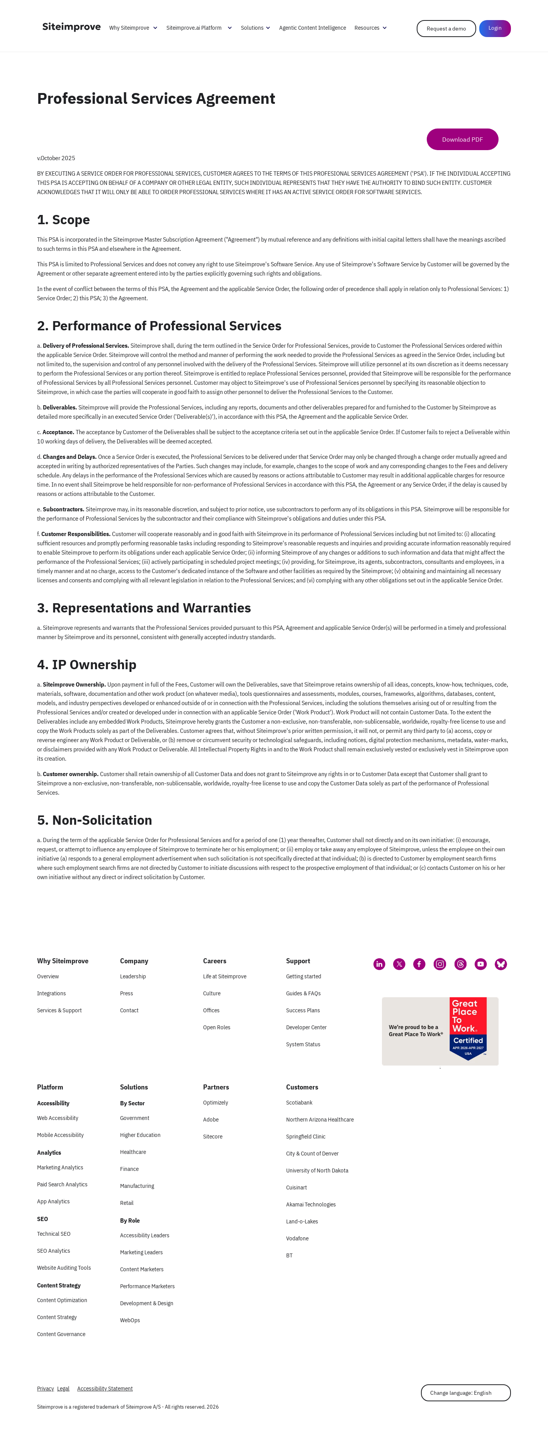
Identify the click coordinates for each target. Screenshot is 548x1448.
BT (289, 1255)
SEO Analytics (53, 1250)
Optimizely (215, 1102)
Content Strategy (57, 1317)
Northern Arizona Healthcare (320, 1119)
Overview (48, 976)
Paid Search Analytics (62, 1184)
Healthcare (133, 1151)
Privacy (45, 1388)
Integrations (51, 993)
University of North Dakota (317, 1170)
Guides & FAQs (303, 993)
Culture (212, 993)
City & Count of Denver (312, 1153)
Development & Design (146, 1303)
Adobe (211, 1119)
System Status (303, 1044)
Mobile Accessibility (60, 1134)
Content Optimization (62, 1300)
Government (134, 1118)
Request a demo (446, 28)
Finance (129, 1168)
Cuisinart (296, 1187)
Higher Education (140, 1134)
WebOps (130, 1320)
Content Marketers (142, 1269)
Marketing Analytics (60, 1167)
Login (495, 27)
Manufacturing (137, 1185)
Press (126, 993)
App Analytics (53, 1201)
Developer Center (306, 1027)
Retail (127, 1202)
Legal (63, 1388)
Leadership (133, 976)
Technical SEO (54, 1233)
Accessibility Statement (105, 1388)
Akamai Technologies (311, 1204)
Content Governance (61, 1334)
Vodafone (297, 1238)
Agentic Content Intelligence (312, 27)
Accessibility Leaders (145, 1235)
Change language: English (461, 1392)
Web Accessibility (57, 1118)
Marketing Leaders (141, 1252)
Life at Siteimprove (224, 976)
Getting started (303, 976)
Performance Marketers (147, 1286)
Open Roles (217, 1027)
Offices (211, 1010)
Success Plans (303, 1010)
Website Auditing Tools (64, 1267)
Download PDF (462, 139)
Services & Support (59, 1010)
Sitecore (212, 1136)
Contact (129, 1010)
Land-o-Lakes (302, 1221)
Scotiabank (299, 1102)
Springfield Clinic (306, 1136)
